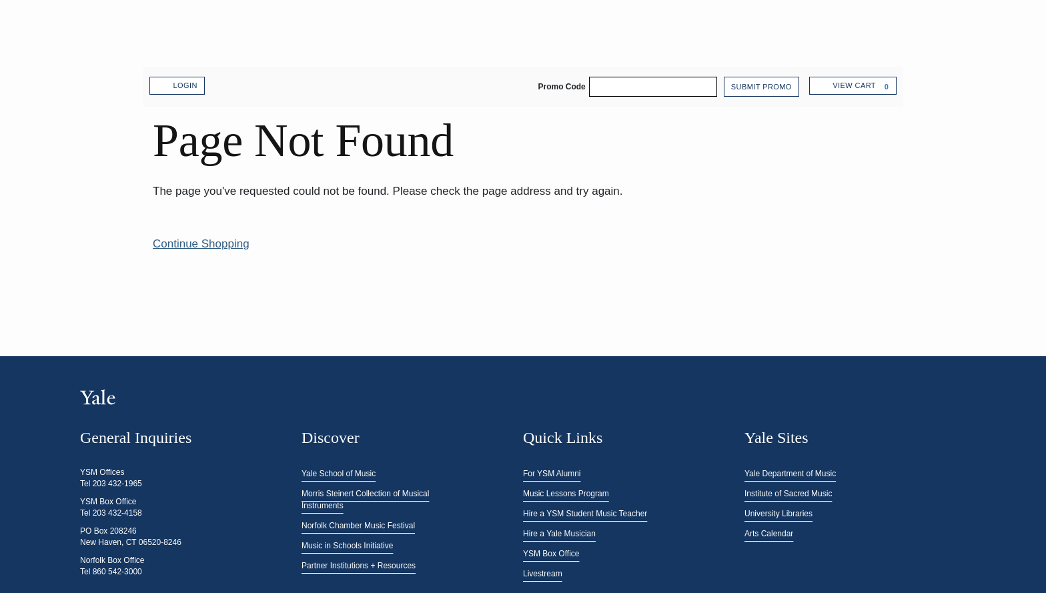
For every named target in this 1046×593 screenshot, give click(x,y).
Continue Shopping (201, 243)
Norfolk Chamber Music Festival (358, 525)
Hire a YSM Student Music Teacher (585, 513)
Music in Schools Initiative (347, 545)
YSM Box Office (551, 553)
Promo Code (561, 87)
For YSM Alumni (551, 473)
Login (177, 86)
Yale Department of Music (790, 473)
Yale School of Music (339, 473)
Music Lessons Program (566, 493)
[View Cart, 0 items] (853, 86)
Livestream (542, 573)
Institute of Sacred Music (788, 493)
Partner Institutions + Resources (359, 565)
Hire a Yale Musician (559, 533)
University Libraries (778, 513)
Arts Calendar (768, 533)
